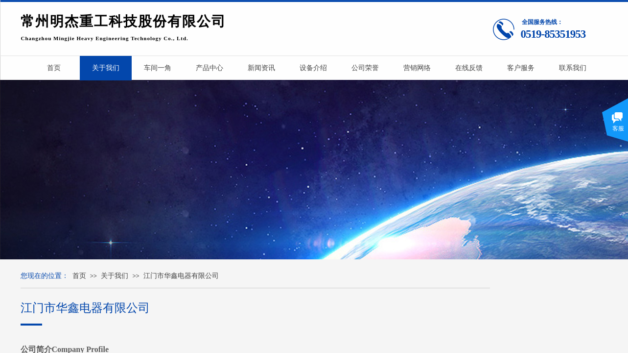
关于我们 (114, 275)
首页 (79, 275)
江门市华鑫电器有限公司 (181, 275)
